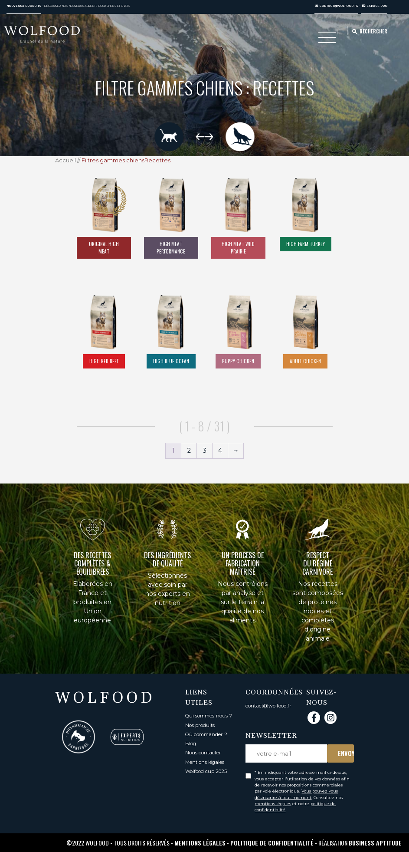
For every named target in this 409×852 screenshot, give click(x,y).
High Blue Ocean (171, 361)
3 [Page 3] (204, 450)
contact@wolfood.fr (337, 6)
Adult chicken (305, 361)
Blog (190, 743)
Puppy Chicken (238, 361)
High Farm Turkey (305, 243)
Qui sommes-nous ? (208, 716)
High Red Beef (103, 361)
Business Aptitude (375, 842)
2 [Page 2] (189, 450)
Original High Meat (104, 247)
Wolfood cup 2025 (206, 771)
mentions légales (273, 803)
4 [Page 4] (220, 450)
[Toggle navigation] (327, 39)
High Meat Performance (171, 247)
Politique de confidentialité (272, 842)
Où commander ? (206, 734)
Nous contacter (203, 753)
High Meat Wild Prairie (238, 247)
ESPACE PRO (374, 6)
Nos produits (200, 725)
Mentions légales (204, 762)
